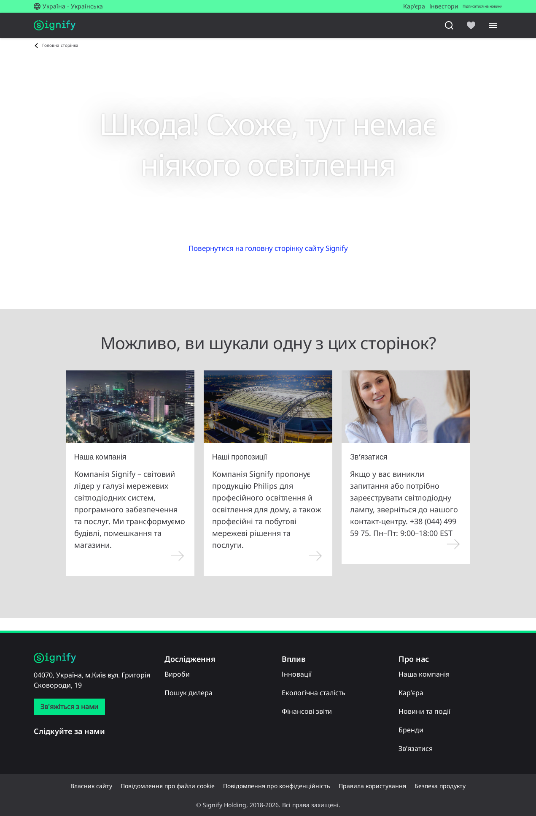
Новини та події (424, 711)
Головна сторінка (60, 45)
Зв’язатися (416, 748)
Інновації (297, 674)
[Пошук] (449, 25)
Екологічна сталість (313, 692)
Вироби (177, 674)
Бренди (411, 729)
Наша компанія (424, 674)
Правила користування (372, 786)
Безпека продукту (440, 786)
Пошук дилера (188, 692)
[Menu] (493, 25)
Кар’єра (411, 692)
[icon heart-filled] (471, 25)
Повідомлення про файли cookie (168, 786)
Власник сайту (91, 786)
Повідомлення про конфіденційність (276, 786)
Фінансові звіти (307, 711)
